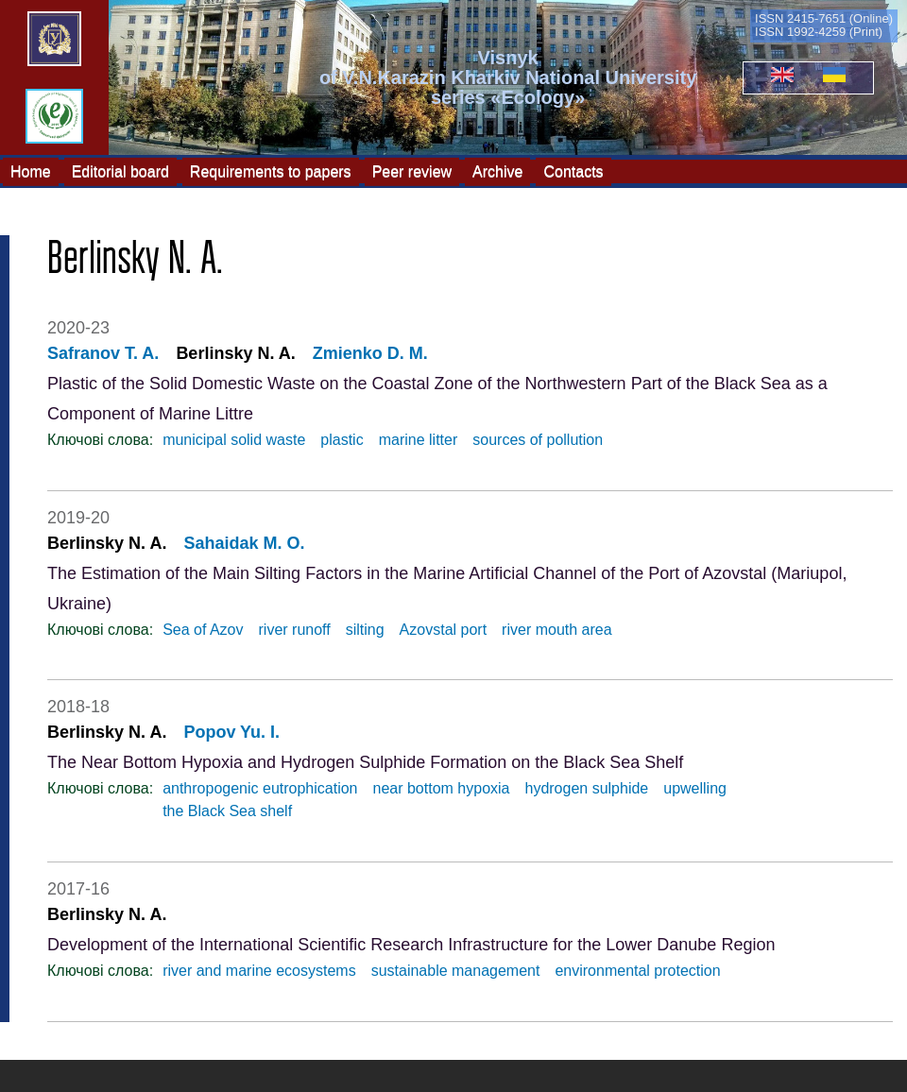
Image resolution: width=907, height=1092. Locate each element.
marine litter (418, 440)
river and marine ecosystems (259, 971)
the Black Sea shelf (227, 811)
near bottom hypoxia (441, 788)
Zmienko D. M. (370, 353)
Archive (497, 170)
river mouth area (557, 630)
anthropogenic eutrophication (260, 788)
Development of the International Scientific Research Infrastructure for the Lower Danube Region (411, 944)
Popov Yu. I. (231, 732)
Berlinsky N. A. (235, 353)
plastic (341, 440)
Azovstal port (443, 630)
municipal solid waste (234, 440)
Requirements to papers (270, 170)
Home (30, 170)
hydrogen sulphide (586, 788)
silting (365, 630)
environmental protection (637, 971)
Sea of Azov (203, 630)
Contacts (573, 170)
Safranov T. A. (103, 353)
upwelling (695, 788)
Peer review (412, 170)
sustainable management (455, 971)
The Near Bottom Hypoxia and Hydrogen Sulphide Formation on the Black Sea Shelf (365, 762)
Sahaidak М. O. (243, 543)
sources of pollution (537, 440)
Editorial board (120, 170)
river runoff (295, 630)
